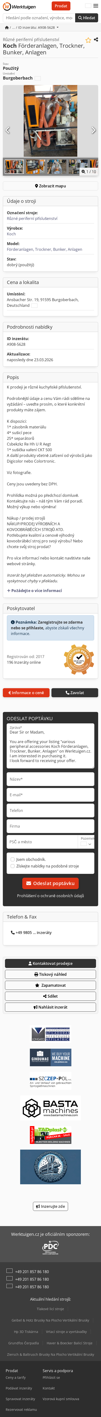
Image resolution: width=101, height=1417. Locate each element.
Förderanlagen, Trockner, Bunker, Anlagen (44, 249)
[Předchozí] (7, 130)
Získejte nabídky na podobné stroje (47, 866)
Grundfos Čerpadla (23, 1343)
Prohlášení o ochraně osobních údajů (50, 895)
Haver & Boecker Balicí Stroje (69, 1343)
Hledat (86, 17)
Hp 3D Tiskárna (26, 1331)
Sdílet (50, 996)
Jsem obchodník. (31, 859)
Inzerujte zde (50, 1206)
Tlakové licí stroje (50, 1309)
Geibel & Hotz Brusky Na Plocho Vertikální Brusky (50, 1320)
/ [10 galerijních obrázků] (89, 171)
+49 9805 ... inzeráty (31, 932)
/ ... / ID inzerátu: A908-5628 (30, 27)
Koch (11, 234)
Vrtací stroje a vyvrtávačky (66, 1331)
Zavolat (75, 692)
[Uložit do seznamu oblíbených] (88, 40)
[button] (95, 5)
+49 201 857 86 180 (32, 1271)
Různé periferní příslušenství (32, 218)
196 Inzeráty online (24, 662)
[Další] (93, 130)
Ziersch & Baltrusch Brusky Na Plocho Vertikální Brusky (50, 1354)
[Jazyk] (88, 5)
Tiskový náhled (50, 974)
